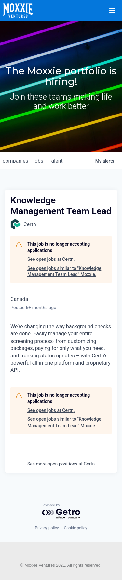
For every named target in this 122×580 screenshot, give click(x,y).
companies (15, 161)
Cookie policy (75, 528)
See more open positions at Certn (61, 463)
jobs (38, 161)
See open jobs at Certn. (51, 259)
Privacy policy (47, 528)
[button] (116, 6)
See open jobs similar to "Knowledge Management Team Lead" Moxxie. (64, 271)
